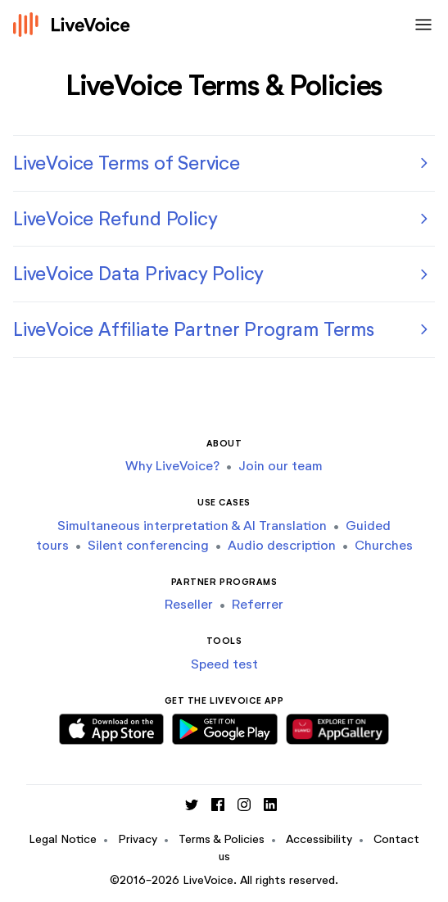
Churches (384, 545)
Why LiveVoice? (172, 466)
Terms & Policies (222, 839)
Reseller (189, 604)
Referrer (257, 604)
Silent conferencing (148, 545)
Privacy (137, 839)
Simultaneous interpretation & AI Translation (192, 525)
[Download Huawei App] (337, 726)
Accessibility (319, 839)
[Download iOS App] (111, 726)
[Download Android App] (225, 726)
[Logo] (72, 24)
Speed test (224, 664)
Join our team (280, 466)
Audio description (282, 545)
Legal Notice (63, 839)
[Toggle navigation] (420, 24)
